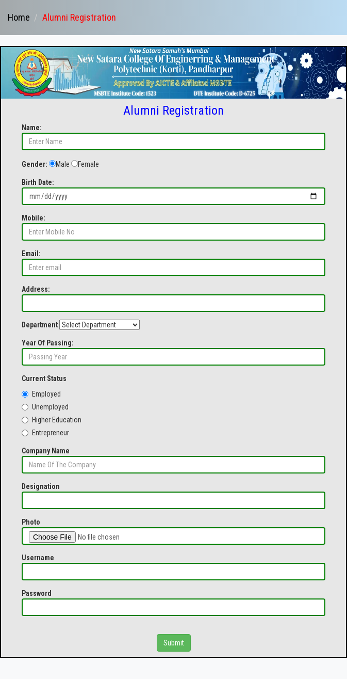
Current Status (44, 378)
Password (37, 593)
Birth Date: (38, 182)
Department (40, 325)
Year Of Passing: (48, 343)
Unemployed (45, 407)
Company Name (46, 451)
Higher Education (51, 420)
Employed (41, 394)
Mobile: (33, 218)
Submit (173, 643)
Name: (32, 127)
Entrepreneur (45, 433)
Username (38, 558)
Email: (31, 253)
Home (19, 17)
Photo (31, 522)
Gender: (34, 164)
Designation (41, 486)
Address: (36, 289)
